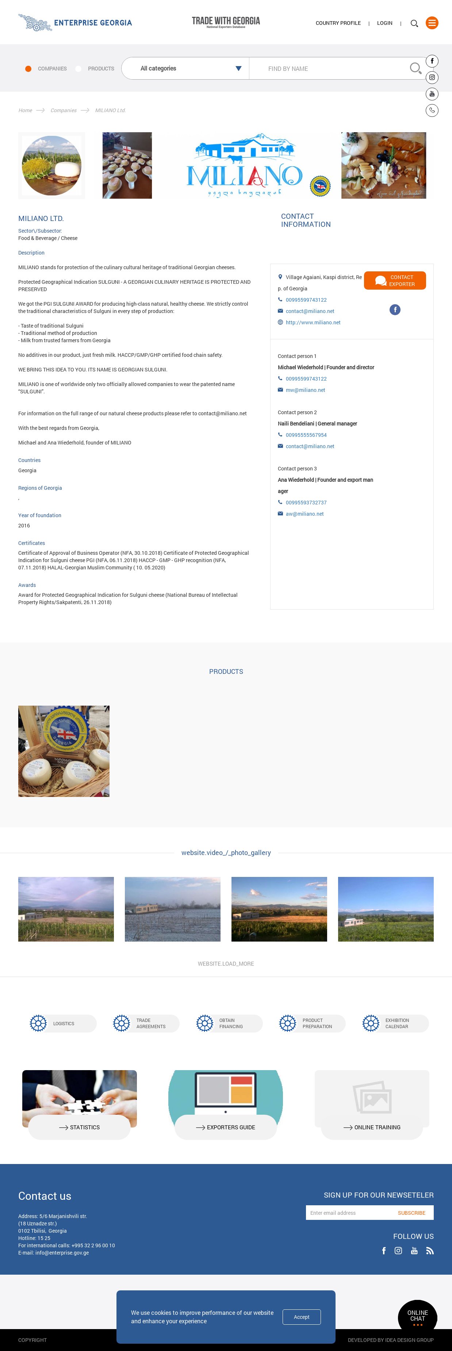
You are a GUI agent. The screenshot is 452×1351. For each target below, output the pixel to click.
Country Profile (338, 23)
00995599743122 (306, 299)
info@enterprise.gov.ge (62, 1252)
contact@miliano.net (310, 311)
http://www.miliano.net (313, 322)
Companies (63, 110)
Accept (302, 1316)
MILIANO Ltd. (110, 110)
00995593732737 (306, 502)
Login (384, 23)
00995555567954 (306, 434)
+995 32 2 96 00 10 (93, 1245)
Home (25, 110)
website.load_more (226, 963)
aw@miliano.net (305, 513)
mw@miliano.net (305, 389)
